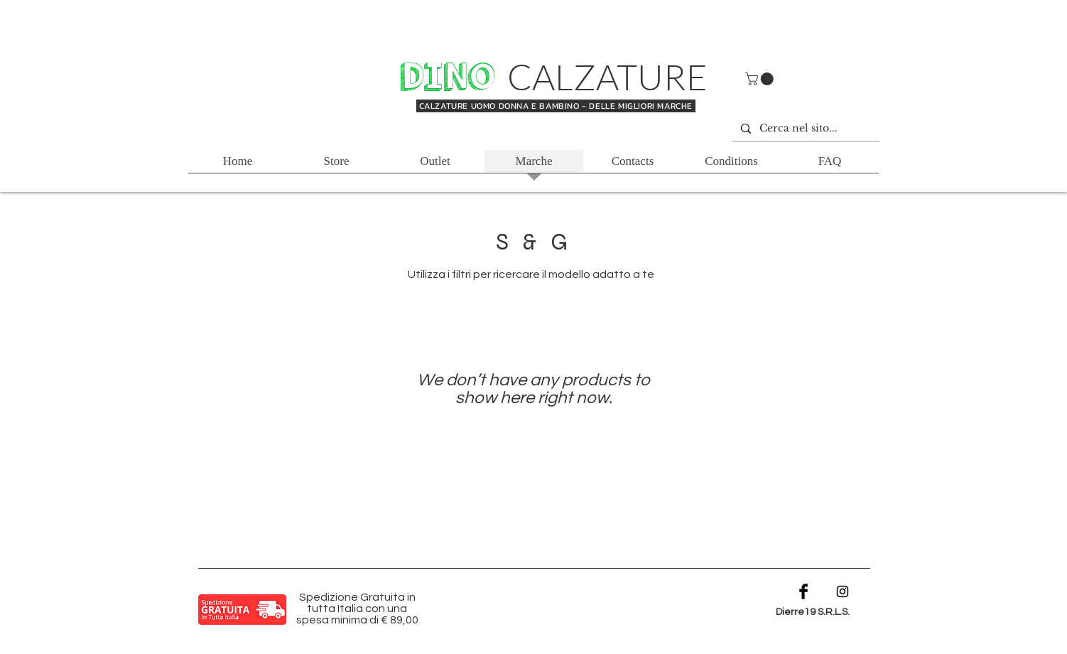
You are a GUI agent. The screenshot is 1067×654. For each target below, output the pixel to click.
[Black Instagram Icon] (842, 591)
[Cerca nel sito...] (804, 128)
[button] (760, 79)
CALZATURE (607, 76)
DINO (451, 77)
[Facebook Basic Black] (803, 591)
